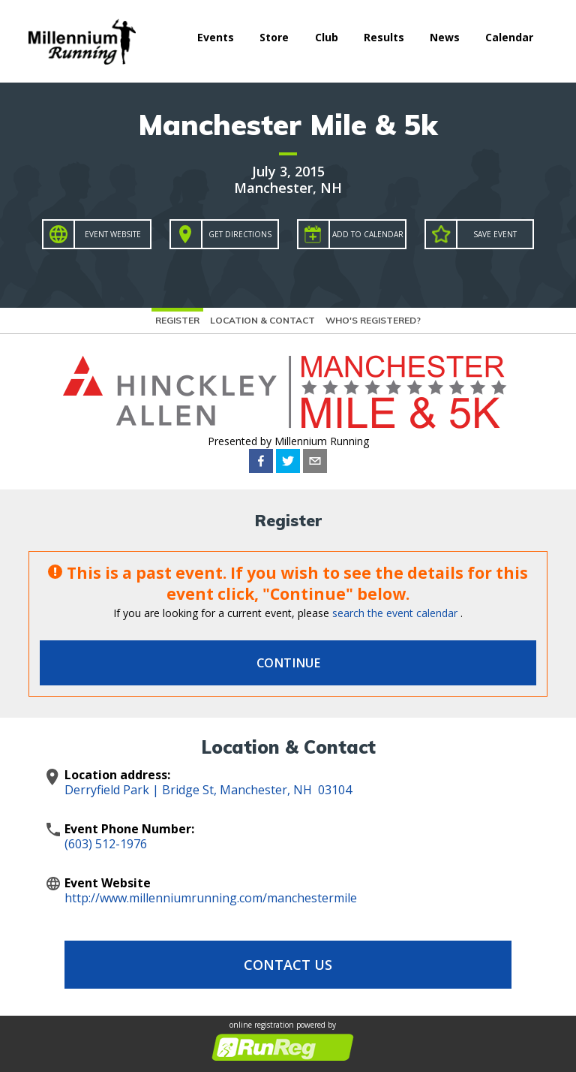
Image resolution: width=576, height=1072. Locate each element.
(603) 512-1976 (105, 844)
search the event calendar (395, 613)
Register (177, 320)
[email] (315, 461)
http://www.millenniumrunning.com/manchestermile (210, 898)
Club (326, 37)
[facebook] (261, 461)
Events (215, 37)
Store (274, 37)
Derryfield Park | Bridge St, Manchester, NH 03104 (208, 789)
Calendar (509, 37)
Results (384, 37)
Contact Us (288, 965)
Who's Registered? (373, 320)
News (445, 37)
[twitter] (288, 461)
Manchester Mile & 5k (288, 125)
